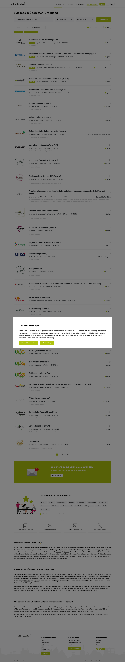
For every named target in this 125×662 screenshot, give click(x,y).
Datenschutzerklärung (47, 338)
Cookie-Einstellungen (46, 343)
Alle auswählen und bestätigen (28, 343)
